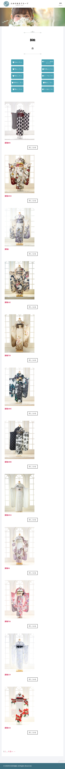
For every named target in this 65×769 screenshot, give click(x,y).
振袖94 (7, 568)
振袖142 (8, 302)
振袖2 (7, 249)
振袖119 (8, 674)
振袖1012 (8, 515)
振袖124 (8, 728)
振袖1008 (8, 462)
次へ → (12, 751)
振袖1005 (8, 409)
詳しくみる (32, 147)
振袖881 (8, 143)
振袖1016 (8, 196)
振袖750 (8, 355)
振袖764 (8, 621)
